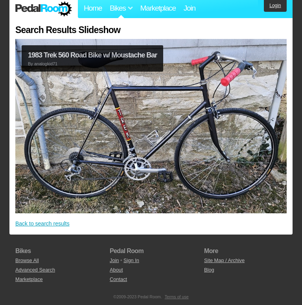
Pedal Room (43, 9)
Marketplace (157, 8)
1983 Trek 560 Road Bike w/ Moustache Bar (92, 55)
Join (189, 8)
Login (275, 5)
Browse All (27, 260)
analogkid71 (45, 63)
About (116, 270)
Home (93, 8)
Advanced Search (35, 270)
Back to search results (42, 223)
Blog (209, 270)
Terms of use (177, 296)
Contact (118, 279)
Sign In (131, 260)
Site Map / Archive (224, 260)
